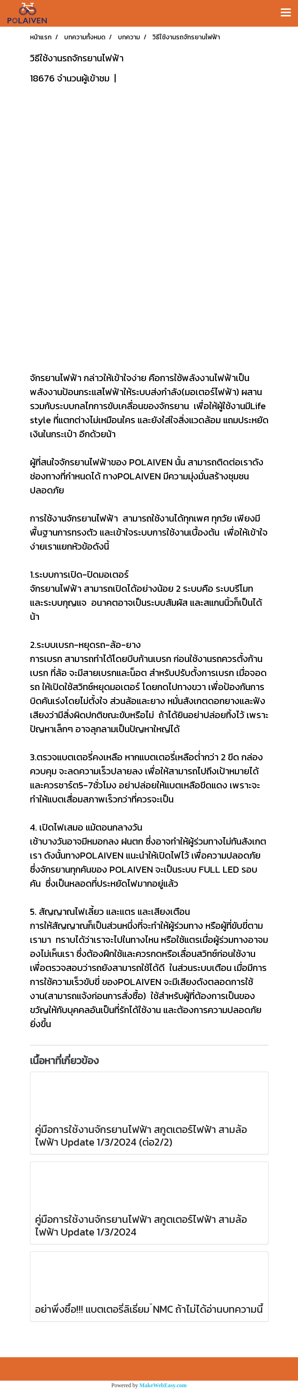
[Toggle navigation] (286, 13)
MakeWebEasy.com (163, 1385)
